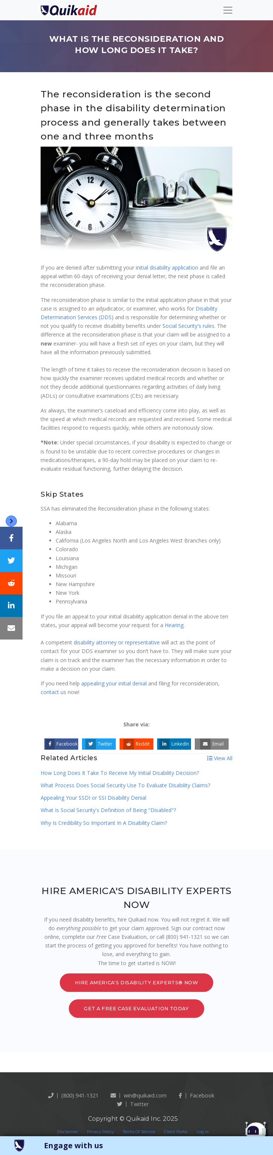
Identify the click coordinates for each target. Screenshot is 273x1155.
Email (212, 744)
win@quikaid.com (139, 1095)
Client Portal (176, 1131)
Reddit (136, 744)
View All (219, 758)
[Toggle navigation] (228, 10)
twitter (133, 1104)
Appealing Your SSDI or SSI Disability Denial (93, 797)
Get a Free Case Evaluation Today (136, 1008)
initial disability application (167, 267)
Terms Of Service (139, 1131)
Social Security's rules (188, 325)
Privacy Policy (100, 1131)
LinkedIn (174, 744)
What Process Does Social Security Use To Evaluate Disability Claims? (125, 785)
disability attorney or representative (117, 642)
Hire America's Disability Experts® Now (136, 982)
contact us (53, 692)
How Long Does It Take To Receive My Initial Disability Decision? (120, 772)
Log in (203, 1131)
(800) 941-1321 (73, 1095)
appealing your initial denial (114, 683)
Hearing (174, 625)
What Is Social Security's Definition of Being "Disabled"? (108, 810)
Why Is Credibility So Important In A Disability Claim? (104, 822)
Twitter (98, 744)
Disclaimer (67, 1131)
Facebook (61, 744)
